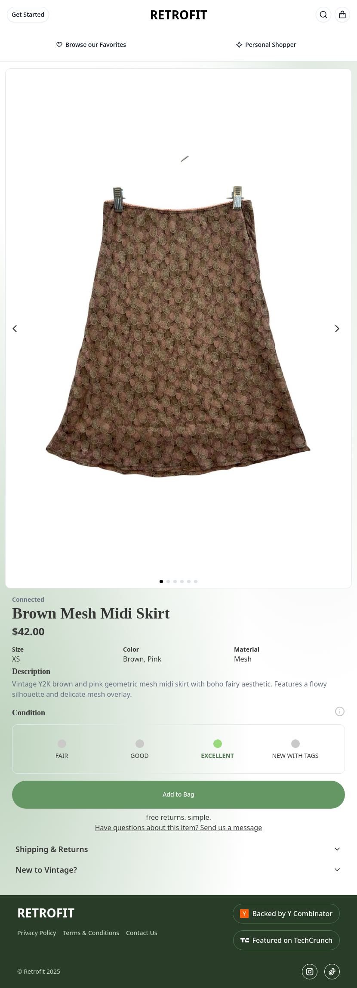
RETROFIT (178, 14)
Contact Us (141, 933)
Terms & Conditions (91, 933)
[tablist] (178, 45)
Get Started (28, 14)
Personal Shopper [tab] (266, 44)
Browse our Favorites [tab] (91, 44)
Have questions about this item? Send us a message (178, 827)
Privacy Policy (36, 933)
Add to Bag (178, 794)
